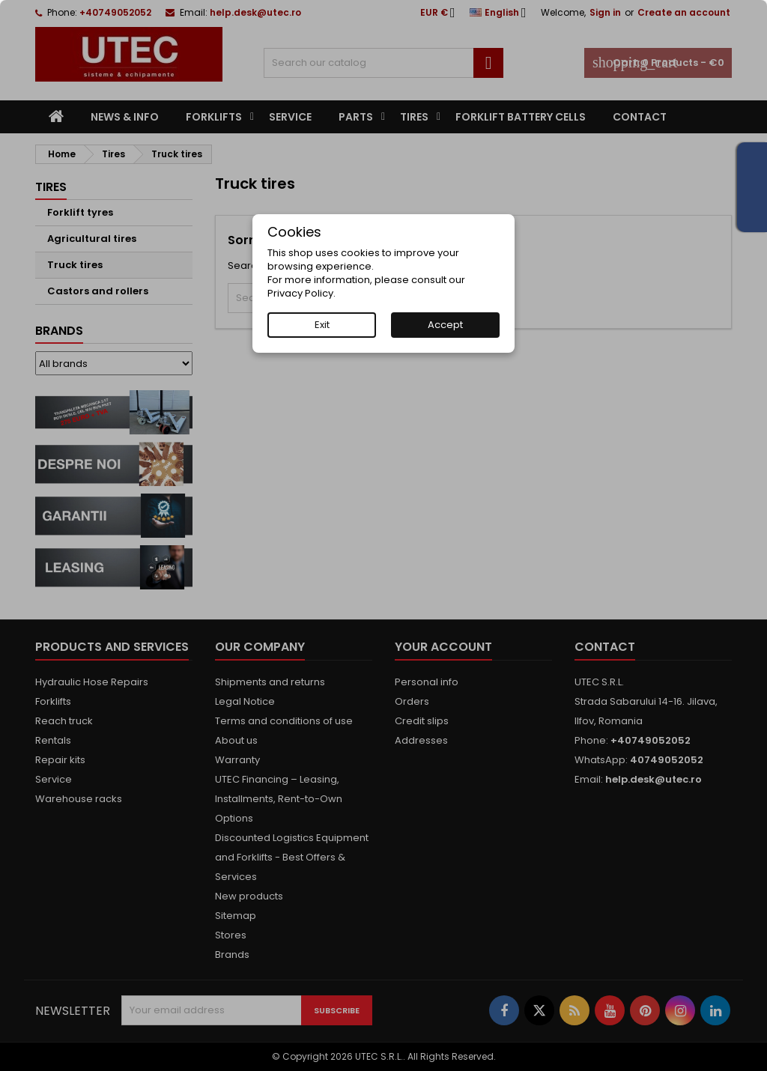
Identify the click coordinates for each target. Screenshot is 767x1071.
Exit (322, 325)
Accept (445, 325)
